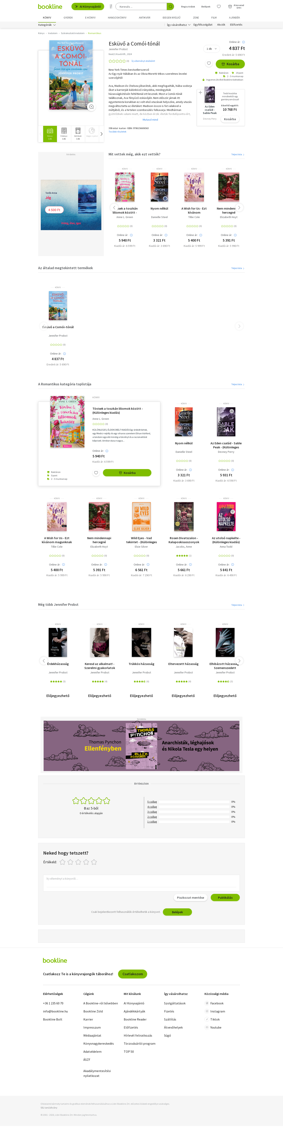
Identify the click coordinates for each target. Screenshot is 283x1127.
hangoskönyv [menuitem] (117, 17)
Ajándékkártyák (134, 1012)
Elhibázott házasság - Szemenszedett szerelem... (225, 667)
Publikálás (225, 898)
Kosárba (230, 65)
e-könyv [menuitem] (90, 17)
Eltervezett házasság (183, 665)
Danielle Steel (159, 218)
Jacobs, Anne (184, 547)
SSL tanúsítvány (49, 1108)
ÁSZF (86, 1061)
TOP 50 (129, 1052)
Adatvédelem (92, 1052)
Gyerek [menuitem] (68, 17)
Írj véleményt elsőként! (143, 61)
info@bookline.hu (55, 1012)
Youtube (212, 1028)
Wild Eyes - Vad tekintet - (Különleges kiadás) (141, 541)
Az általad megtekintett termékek (65, 269)
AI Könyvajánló (88, 6)
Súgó (167, 1036)
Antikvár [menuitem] (144, 17)
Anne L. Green (124, 218)
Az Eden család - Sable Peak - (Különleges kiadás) (226, 446)
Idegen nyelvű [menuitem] (171, 17)
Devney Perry (226, 453)
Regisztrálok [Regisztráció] (188, 6)
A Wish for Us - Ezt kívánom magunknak (194, 212)
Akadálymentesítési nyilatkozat (97, 1074)
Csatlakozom (133, 975)
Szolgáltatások (175, 1004)
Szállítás (170, 1020)
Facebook (213, 1004)
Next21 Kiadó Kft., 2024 (120, 55)
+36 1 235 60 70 (53, 1004)
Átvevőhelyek (173, 1028)
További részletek (117, 132)
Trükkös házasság (141, 665)
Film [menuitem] (214, 17)
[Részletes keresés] (111, 6)
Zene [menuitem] (196, 17)
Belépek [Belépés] (205, 6)
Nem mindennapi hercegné (229, 212)
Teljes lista (238, 155)
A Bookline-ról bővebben (100, 1004)
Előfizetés (236, 25)
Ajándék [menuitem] (234, 17)
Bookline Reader (135, 1020)
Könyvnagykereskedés (98, 1044)
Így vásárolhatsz (177, 26)
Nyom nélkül (159, 210)
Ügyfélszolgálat (202, 25)
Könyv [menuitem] (47, 17)
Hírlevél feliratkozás (138, 1036)
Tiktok (212, 1020)
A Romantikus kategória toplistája (64, 385)
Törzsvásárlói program (139, 1044)
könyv (125, 170)
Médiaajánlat (92, 1036)
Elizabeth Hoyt (228, 218)
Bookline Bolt (52, 1020)
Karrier (88, 1020)
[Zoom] (91, 107)
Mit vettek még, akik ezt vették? (134, 155)
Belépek (177, 913)
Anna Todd (226, 547)
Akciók (221, 25)
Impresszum (92, 1028)
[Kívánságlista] (218, 6)
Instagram (214, 1012)
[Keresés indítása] (170, 6)
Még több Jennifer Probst (58, 605)
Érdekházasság (58, 665)
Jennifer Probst (57, 337)
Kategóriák (45, 26)
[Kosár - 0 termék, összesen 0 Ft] (236, 6)
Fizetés (169, 1012)
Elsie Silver (141, 547)
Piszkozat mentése (190, 898)
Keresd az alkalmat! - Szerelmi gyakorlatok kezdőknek (99, 667)
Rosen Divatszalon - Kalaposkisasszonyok (184, 541)
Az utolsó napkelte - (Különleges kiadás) (226, 541)
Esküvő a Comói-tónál (58, 328)
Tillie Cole (194, 218)
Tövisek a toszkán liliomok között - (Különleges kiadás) (125, 212)
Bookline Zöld (93, 1012)
